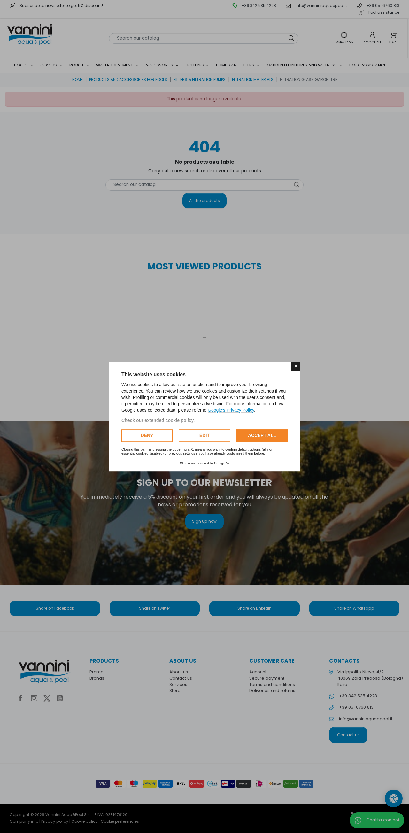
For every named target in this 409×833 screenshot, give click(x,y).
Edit (204, 435)
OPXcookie (188, 463)
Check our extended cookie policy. (158, 420)
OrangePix (221, 463)
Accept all (262, 435)
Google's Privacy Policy (231, 410)
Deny (147, 435)
